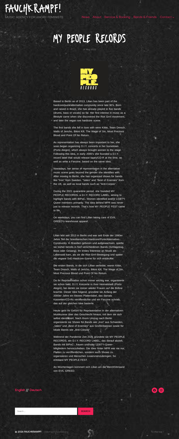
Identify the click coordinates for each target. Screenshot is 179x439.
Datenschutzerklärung (56, 432)
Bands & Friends (145, 17)
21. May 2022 (89, 50)
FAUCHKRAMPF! (33, 8)
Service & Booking (117, 17)
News (86, 17)
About (97, 17)
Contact (166, 17)
